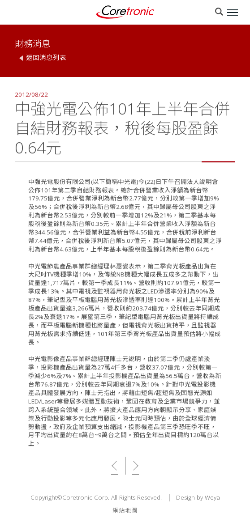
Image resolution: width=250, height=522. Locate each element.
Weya (212, 497)
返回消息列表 (46, 57)
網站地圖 (125, 510)
